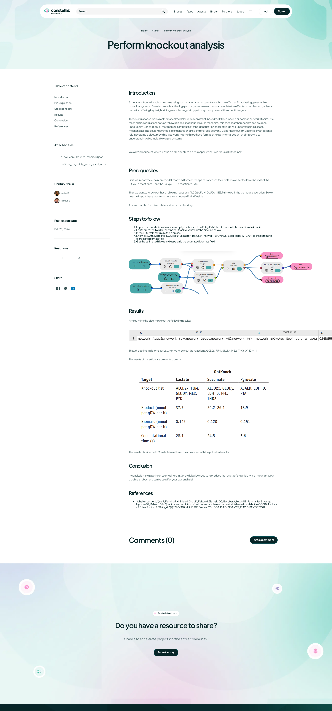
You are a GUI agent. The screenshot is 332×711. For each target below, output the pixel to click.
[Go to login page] (266, 11)
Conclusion (61, 120)
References (61, 126)
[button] (250, 11)
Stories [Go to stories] (178, 11)
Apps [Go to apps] (190, 11)
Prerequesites (62, 102)
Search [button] (122, 11)
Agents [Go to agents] (201, 11)
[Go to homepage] (57, 11)
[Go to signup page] (282, 11)
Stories (155, 30)
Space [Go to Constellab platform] (240, 11)
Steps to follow (63, 108)
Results (58, 114)
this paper (199, 151)
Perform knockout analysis (177, 30)
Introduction (61, 97)
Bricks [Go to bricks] (214, 11)
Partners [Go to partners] (227, 11)
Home (144, 30)
